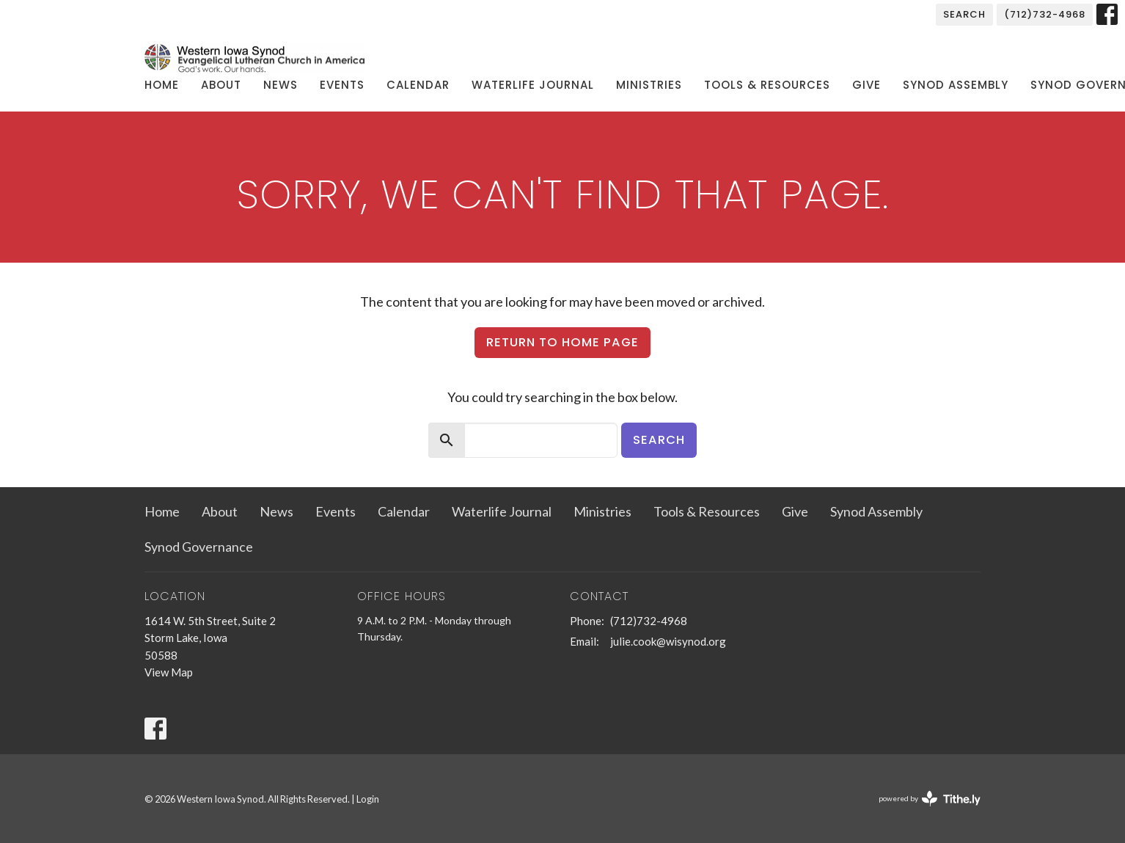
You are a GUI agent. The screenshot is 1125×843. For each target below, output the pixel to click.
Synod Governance (198, 547)
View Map (168, 672)
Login (367, 799)
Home (161, 84)
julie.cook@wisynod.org (668, 641)
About (221, 84)
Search (964, 14)
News (280, 84)
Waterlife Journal (533, 84)
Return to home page (562, 342)
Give (866, 84)
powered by (930, 798)
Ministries (649, 84)
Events (342, 84)
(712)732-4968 (1044, 14)
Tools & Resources (767, 84)
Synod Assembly (955, 84)
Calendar (418, 84)
